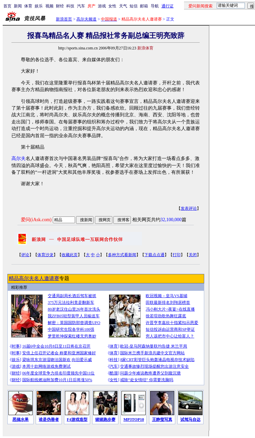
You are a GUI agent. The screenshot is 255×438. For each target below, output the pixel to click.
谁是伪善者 (49, 419)
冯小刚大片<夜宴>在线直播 (170, 309)
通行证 (167, 6)
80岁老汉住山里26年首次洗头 (74, 309)
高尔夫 (18, 158)
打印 (177, 254)
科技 (70, 6)
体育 (28, 6)
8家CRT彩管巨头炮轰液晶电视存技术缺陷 (157, 359)
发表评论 (189, 208)
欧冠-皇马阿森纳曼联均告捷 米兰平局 (153, 346)
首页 (7, 6)
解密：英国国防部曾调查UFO (74, 322)
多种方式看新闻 (122, 254)
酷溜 (114, 373)
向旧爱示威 (82, 359)
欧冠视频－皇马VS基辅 (166, 295)
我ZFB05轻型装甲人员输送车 (74, 316)
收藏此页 (70, 254)
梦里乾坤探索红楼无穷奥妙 (72, 336)
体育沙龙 (45, 254)
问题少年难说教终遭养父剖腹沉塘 (150, 373)
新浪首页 (64, 19)
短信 (134, 6)
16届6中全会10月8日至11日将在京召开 (56, 346)
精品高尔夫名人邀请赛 (34, 278)
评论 (25, 254)
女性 (112, 6)
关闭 (193, 254)
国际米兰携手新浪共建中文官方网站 (152, 353)
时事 (16, 346)
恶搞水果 (20, 419)
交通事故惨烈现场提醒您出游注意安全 (154, 366)
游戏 (102, 6)
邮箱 (144, 6)
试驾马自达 (190, 419)
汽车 (81, 6)
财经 (60, 6)
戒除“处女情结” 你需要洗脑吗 (146, 379)
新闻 (18, 6)
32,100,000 (171, 219)
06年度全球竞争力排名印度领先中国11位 (58, 373)
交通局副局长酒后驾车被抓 (72, 295)
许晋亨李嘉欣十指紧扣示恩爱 (172, 322)
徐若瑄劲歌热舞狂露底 (166, 316)
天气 (123, 6)
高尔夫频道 (86, 19)
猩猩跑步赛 (105, 419)
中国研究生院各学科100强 (71, 329)
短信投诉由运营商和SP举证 (170, 329)
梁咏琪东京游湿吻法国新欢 (46, 359)
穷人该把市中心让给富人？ (170, 336)
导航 (155, 6)
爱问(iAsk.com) (36, 219)
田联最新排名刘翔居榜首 (168, 302)
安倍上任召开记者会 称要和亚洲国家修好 (59, 353)
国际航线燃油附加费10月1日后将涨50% (57, 379)
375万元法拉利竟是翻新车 (71, 302)
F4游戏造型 (77, 419)
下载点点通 (154, 254)
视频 (49, 6)
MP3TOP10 (133, 419)
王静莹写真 (162, 419)
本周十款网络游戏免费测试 (46, 366)
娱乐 (39, 6)
